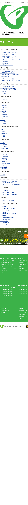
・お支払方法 (3, 91)
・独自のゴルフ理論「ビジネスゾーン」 (10, 80)
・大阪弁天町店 (4, 156)
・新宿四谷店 (3, 105)
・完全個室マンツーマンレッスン (8, 52)
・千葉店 (2, 135)
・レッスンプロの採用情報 (7, 200)
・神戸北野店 (3, 161)
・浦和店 (2, 136)
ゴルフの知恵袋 (5, 35)
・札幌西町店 (3, 99)
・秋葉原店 (3, 111)
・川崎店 (2, 131)
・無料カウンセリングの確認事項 (8, 194)
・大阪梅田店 (3, 158)
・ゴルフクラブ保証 (5, 219)
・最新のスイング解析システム (8, 56)
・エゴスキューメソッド (6, 65)
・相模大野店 (3, 133)
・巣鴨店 (2, 112)
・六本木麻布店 (4, 116)
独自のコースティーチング (6, 266)
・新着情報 (3, 212)
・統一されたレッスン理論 (7, 54)
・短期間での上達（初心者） (7, 72)
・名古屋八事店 (4, 148)
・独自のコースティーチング (7, 57)
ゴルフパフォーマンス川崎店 (7, 293)
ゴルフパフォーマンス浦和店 (7, 295)
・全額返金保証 (4, 61)
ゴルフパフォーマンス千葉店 (7, 289)
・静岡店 (2, 143)
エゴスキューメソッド (5, 274)
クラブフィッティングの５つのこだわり (9, 268)
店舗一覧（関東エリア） (5, 285)
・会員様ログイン (4, 222)
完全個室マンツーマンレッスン (7, 260)
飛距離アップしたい (23, 266)
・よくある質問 (4, 190)
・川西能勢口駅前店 (5, 163)
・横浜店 (2, 129)
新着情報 (3, 312)
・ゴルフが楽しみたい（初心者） (8, 71)
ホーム (3, 33)
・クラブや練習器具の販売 (7, 217)
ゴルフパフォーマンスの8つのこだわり (8, 258)
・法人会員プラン (4, 93)
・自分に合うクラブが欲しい (7, 78)
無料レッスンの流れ (5, 310)
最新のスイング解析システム (7, 264)
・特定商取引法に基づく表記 (7, 208)
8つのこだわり (12, 33)
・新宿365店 (3, 107)
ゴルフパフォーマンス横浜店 (7, 291)
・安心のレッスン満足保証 (7, 86)
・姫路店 (2, 165)
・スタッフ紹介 (4, 221)
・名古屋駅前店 (4, 144)
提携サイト (21, 318)
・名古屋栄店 (3, 146)
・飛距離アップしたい (6, 76)
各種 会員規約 (22, 314)
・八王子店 (3, 121)
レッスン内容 (22, 33)
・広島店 (2, 174)
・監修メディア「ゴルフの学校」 (8, 213)
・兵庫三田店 (3, 167)
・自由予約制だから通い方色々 (8, 88)
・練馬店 (2, 118)
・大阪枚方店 (3, 159)
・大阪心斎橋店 (4, 154)
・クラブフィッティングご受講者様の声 (10, 184)
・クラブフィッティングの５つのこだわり (11, 59)
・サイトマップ (4, 224)
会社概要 (21, 308)
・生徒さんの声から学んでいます (8, 181)
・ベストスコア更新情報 (6, 182)
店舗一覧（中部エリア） (23, 285)
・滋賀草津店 (3, 168)
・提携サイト (3, 215)
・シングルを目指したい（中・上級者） (10, 74)
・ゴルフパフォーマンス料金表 (8, 89)
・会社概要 (3, 206)
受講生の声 (3, 308)
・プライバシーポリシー (6, 210)
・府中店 (2, 120)
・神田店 (2, 109)
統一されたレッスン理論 (6, 262)
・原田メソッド (4, 63)
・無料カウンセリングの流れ (7, 192)
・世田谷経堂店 (4, 123)
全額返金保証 (4, 270)
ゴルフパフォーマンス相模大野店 (8, 287)
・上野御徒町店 (4, 114)
